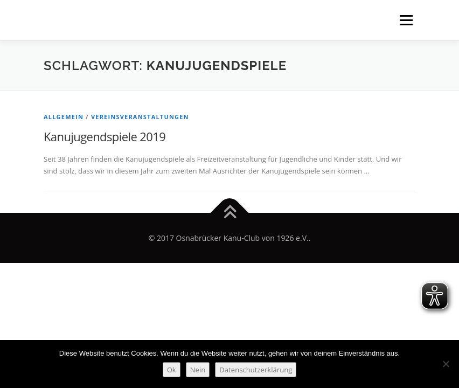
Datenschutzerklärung (255, 370)
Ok (171, 370)
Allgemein (64, 117)
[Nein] (445, 363)
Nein (198, 370)
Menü (406, 20)
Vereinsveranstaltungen (140, 117)
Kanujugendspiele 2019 (104, 136)
